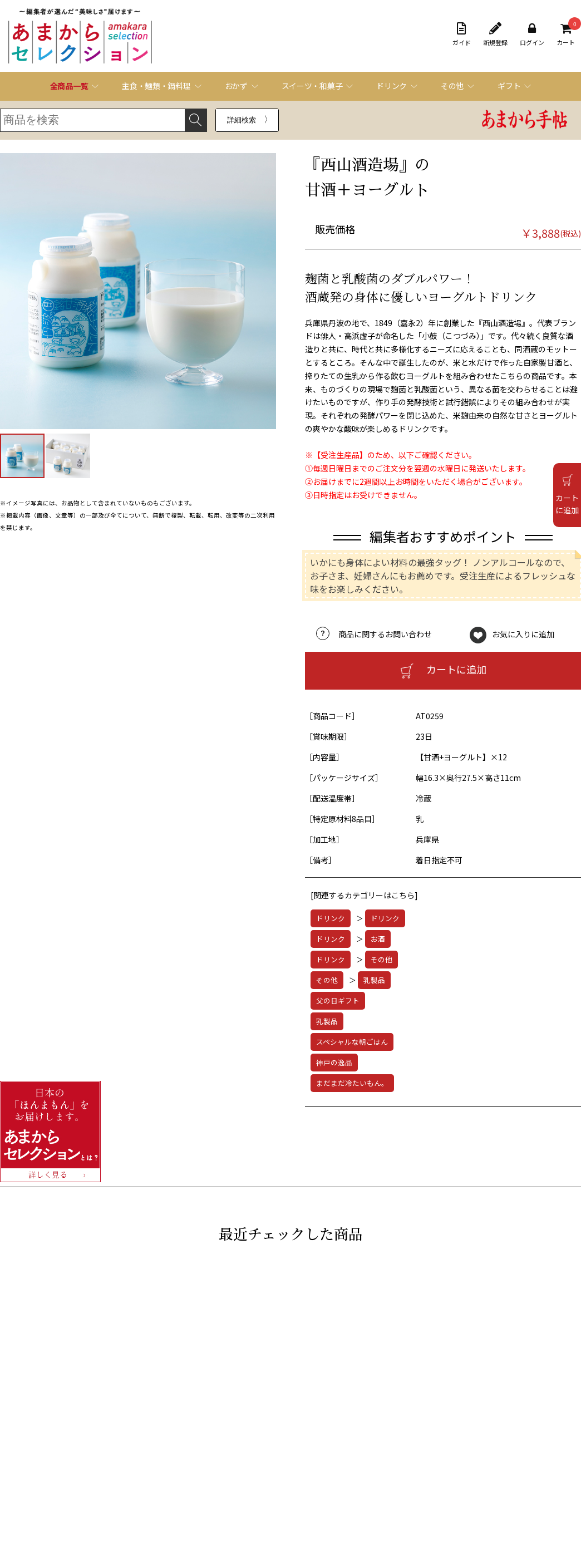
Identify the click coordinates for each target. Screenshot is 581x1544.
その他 (381, 959)
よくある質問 (287, 1439)
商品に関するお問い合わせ (385, 634)
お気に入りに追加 (523, 634)
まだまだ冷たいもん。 (352, 1083)
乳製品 (374, 980)
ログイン (532, 34)
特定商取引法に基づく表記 (80, 1468)
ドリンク (330, 918)
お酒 (378, 938)
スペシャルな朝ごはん (352, 1041)
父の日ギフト (338, 1000)
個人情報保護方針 (66, 1482)
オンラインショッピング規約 (83, 1454)
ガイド (461, 34)
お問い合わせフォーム (300, 1453)
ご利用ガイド (60, 1439)
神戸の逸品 (334, 1062)
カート (566, 34)
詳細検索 (241, 120)
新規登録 (495, 34)
